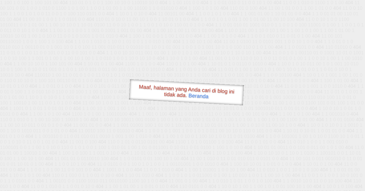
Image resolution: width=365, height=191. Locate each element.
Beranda (198, 95)
